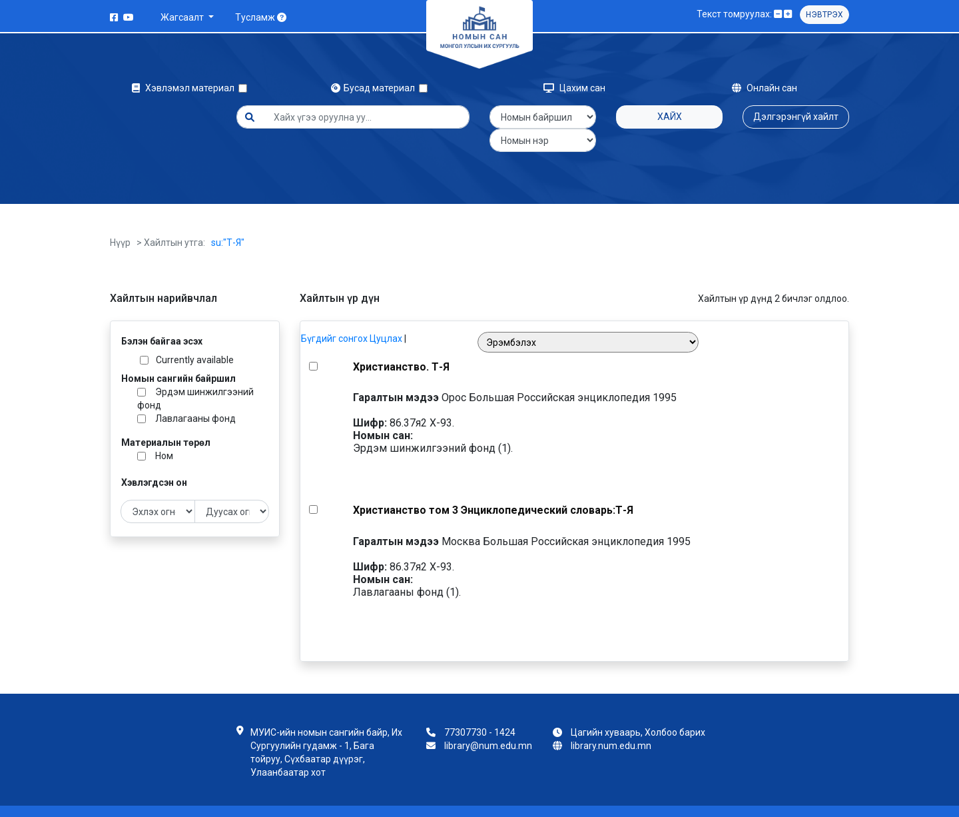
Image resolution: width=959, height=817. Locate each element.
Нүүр (120, 219)
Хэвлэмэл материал (185, 88)
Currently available (195, 336)
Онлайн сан (764, 88)
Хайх (669, 116)
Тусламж (260, 17)
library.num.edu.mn (611, 722)
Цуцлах (386, 315)
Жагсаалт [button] (183, 17)
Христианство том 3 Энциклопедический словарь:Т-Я (493, 486)
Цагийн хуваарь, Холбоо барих (638, 709)
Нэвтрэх (824, 14)
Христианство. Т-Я (401, 343)
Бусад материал (375, 88)
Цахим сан (574, 88)
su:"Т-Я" (227, 219)
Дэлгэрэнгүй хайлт (795, 116)
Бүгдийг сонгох (334, 315)
